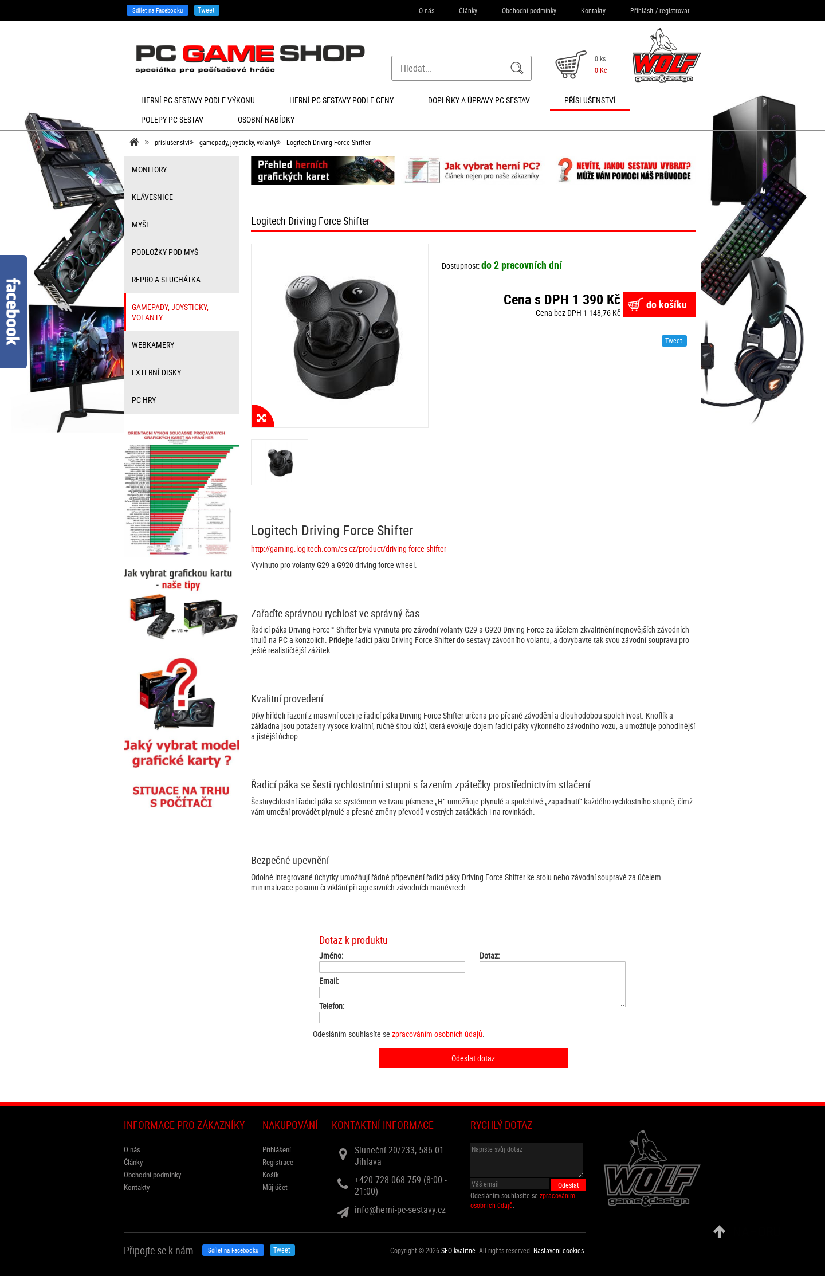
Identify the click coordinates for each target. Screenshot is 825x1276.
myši (140, 224)
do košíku (666, 304)
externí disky (156, 372)
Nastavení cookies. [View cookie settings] (559, 1250)
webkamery (153, 344)
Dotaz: (490, 956)
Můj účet (275, 1187)
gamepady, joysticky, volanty (238, 142)
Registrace (277, 1162)
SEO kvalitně (458, 1250)
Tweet (206, 9)
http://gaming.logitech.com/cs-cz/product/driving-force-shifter (348, 548)
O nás (426, 10)
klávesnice (152, 196)
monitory (149, 169)
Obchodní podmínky (529, 10)
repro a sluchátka (166, 279)
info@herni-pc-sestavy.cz (400, 1209)
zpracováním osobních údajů (437, 1033)
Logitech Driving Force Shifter (328, 142)
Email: (329, 981)
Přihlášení (276, 1149)
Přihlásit (642, 10)
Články (468, 10)
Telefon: (331, 1006)
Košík (270, 1174)
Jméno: (331, 956)
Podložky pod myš (165, 251)
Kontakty (593, 10)
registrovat (674, 10)
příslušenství (172, 142)
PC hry (144, 399)
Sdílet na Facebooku (157, 10)
